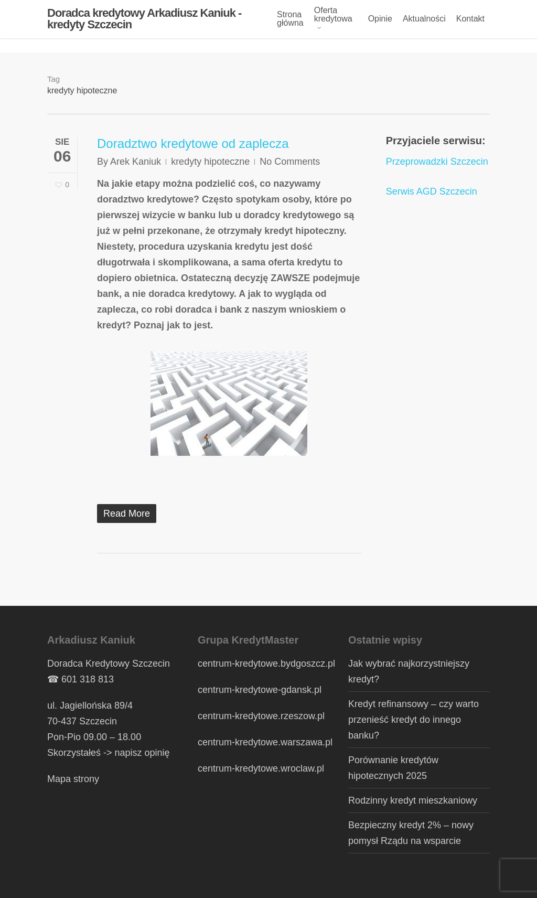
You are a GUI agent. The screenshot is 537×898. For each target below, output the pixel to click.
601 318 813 (87, 679)
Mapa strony (73, 779)
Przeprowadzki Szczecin (437, 161)
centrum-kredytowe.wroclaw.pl (261, 768)
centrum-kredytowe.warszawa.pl (265, 742)
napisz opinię (142, 752)
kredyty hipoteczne (210, 161)
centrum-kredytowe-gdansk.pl (259, 690)
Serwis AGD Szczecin (431, 191)
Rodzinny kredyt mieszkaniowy (412, 800)
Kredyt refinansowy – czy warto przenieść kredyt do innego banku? (413, 720)
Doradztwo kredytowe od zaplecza (193, 143)
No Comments (290, 161)
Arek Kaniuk (135, 161)
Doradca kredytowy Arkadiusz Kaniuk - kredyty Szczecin (144, 26)
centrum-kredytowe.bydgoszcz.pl (266, 663)
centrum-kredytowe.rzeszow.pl (261, 716)
